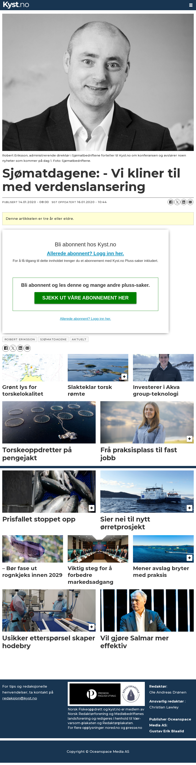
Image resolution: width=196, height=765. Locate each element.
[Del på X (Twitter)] (177, 202)
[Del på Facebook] (171, 202)
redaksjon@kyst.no (19, 698)
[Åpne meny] (191, 5)
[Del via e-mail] (190, 202)
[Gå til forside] (16, 5)
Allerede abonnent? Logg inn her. (85, 253)
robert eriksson (19, 339)
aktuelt (79, 339)
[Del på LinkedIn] (184, 202)
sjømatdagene (53, 339)
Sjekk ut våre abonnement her (85, 297)
